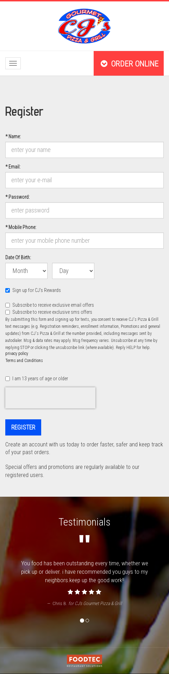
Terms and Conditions (24, 360)
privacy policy (16, 353)
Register (23, 427)
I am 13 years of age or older (36, 378)
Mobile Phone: (20, 227)
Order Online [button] (128, 63)
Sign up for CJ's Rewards (33, 290)
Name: (15, 136)
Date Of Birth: (18, 257)
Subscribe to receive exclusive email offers (49, 305)
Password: (17, 196)
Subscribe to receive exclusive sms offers (48, 312)
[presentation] (50, 397)
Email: (15, 166)
